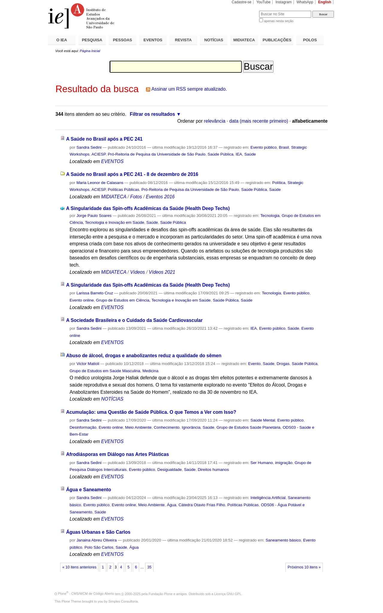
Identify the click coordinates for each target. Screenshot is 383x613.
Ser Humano (261, 462)
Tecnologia (269, 215)
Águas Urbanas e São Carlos (98, 532)
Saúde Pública (220, 154)
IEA (238, 154)
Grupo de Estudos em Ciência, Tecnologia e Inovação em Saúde (153, 300)
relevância (215, 121)
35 (149, 567)
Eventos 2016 (160, 196)
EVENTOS (153, 40)
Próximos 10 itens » (304, 567)
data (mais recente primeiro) (258, 121)
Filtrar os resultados (152, 114)
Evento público (263, 147)
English (324, 2)
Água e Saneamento (88, 489)
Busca (244, 10)
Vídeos (137, 272)
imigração (283, 462)
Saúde (250, 154)
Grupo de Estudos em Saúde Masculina (104, 371)
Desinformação (82, 427)
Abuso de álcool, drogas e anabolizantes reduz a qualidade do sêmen (143, 355)
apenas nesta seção (278, 21)
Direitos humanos (213, 469)
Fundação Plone (161, 593)
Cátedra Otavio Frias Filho (201, 505)
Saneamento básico (283, 540)
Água (171, 505)
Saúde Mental (262, 420)
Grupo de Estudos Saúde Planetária (248, 427)
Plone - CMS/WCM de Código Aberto (86, 593)
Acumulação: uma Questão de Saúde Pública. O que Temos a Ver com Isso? (151, 412)
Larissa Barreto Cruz (94, 293)
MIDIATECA (244, 40)
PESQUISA (92, 40)
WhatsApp (305, 2)
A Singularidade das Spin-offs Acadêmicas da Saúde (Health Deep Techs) (148, 208)
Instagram (284, 2)
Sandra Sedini (88, 147)
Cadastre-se (241, 2)
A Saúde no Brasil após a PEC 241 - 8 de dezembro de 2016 (132, 174)
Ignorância (191, 427)
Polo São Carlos (98, 547)
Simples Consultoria (123, 601)
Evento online (81, 300)
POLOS (310, 40)
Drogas (282, 363)
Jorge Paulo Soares (93, 215)
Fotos (136, 196)
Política (278, 182)
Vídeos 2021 (162, 272)
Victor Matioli (87, 363)
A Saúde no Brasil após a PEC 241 (104, 139)
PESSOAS (122, 40)
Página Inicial (90, 51)
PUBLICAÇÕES (277, 40)
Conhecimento (167, 427)
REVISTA (183, 40)
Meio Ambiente (138, 427)
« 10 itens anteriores (79, 567)
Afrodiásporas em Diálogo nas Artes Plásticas (117, 454)
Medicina (150, 371)
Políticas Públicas (123, 189)
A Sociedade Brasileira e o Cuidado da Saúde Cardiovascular (134, 320)
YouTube (263, 2)
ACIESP (99, 154)
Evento (254, 363)
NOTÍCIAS (213, 40)
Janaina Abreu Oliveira (96, 540)
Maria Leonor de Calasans (99, 182)
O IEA (61, 40)
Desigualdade (169, 469)
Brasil (284, 147)
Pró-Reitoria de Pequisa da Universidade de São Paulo (156, 154)
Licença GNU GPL (227, 593)
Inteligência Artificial (267, 497)
